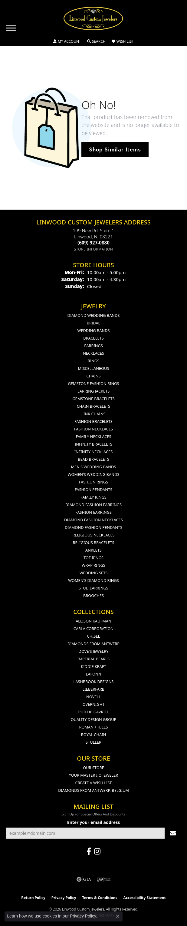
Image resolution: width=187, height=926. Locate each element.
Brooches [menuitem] (93, 595)
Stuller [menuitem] (93, 742)
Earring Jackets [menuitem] (93, 391)
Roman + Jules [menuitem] (93, 727)
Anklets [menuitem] (93, 550)
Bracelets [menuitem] (93, 338)
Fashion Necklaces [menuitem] (93, 429)
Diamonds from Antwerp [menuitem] (93, 643)
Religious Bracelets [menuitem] (93, 542)
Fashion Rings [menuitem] (93, 482)
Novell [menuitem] (93, 696)
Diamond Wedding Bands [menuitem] (93, 315)
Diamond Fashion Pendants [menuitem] (93, 527)
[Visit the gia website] (84, 879)
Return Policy (33, 897)
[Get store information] (93, 249)
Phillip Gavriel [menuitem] (93, 712)
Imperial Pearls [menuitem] (93, 659)
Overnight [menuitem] (94, 704)
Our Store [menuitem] (93, 767)
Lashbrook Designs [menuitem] (94, 681)
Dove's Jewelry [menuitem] (94, 651)
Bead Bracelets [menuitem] (93, 459)
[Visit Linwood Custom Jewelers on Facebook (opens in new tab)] (89, 851)
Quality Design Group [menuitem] (93, 719)
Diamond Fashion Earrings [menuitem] (93, 504)
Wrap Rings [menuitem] (93, 565)
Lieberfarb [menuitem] (93, 689)
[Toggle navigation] (11, 28)
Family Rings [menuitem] (93, 497)
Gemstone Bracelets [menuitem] (93, 398)
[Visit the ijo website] (104, 879)
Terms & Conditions (99, 897)
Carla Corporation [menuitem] (93, 628)
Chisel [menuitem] (93, 636)
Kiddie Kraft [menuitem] (93, 666)
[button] (67, 41)
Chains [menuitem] (94, 376)
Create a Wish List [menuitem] (93, 782)
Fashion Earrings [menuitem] (93, 512)
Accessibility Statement (144, 897)
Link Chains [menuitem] (94, 414)
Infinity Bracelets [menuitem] (93, 444)
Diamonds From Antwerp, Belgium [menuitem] (93, 790)
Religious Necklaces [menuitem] (93, 535)
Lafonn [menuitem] (93, 674)
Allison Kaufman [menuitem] (93, 621)
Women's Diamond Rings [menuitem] (93, 580)
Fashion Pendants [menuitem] (93, 489)
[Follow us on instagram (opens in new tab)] (97, 851)
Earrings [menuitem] (93, 345)
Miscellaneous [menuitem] (93, 368)
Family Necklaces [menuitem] (93, 436)
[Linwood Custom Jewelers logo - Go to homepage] (93, 18)
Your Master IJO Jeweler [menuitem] (93, 775)
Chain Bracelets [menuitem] (93, 406)
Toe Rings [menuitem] (93, 557)
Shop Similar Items (115, 149)
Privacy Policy (63, 897)
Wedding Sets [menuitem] (94, 573)
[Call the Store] (93, 243)
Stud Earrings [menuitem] (93, 588)
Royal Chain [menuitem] (93, 734)
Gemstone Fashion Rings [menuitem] (93, 383)
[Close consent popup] (118, 916)
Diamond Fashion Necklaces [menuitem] (93, 520)
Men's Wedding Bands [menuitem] (93, 467)
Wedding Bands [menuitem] (93, 330)
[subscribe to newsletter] (173, 833)
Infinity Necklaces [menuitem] (93, 451)
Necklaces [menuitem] (93, 353)
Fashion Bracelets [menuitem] (93, 421)
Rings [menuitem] (93, 360)
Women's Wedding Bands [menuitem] (93, 474)
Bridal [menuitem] (93, 323)
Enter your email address (93, 822)
